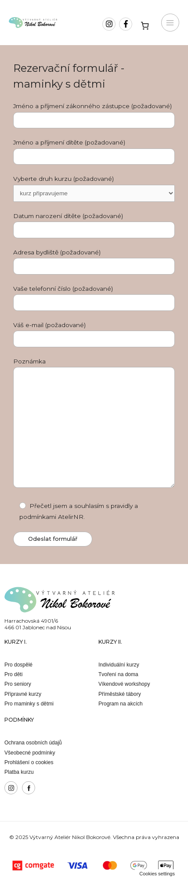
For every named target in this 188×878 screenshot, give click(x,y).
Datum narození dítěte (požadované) (94, 225)
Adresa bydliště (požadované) (94, 262)
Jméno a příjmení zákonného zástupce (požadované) (94, 115)
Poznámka (94, 425)
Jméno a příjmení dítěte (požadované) (94, 152)
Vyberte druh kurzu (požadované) (94, 188)
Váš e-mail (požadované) (94, 334)
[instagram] (110, 24)
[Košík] (144, 26)
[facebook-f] (126, 24)
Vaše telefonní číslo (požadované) (94, 298)
